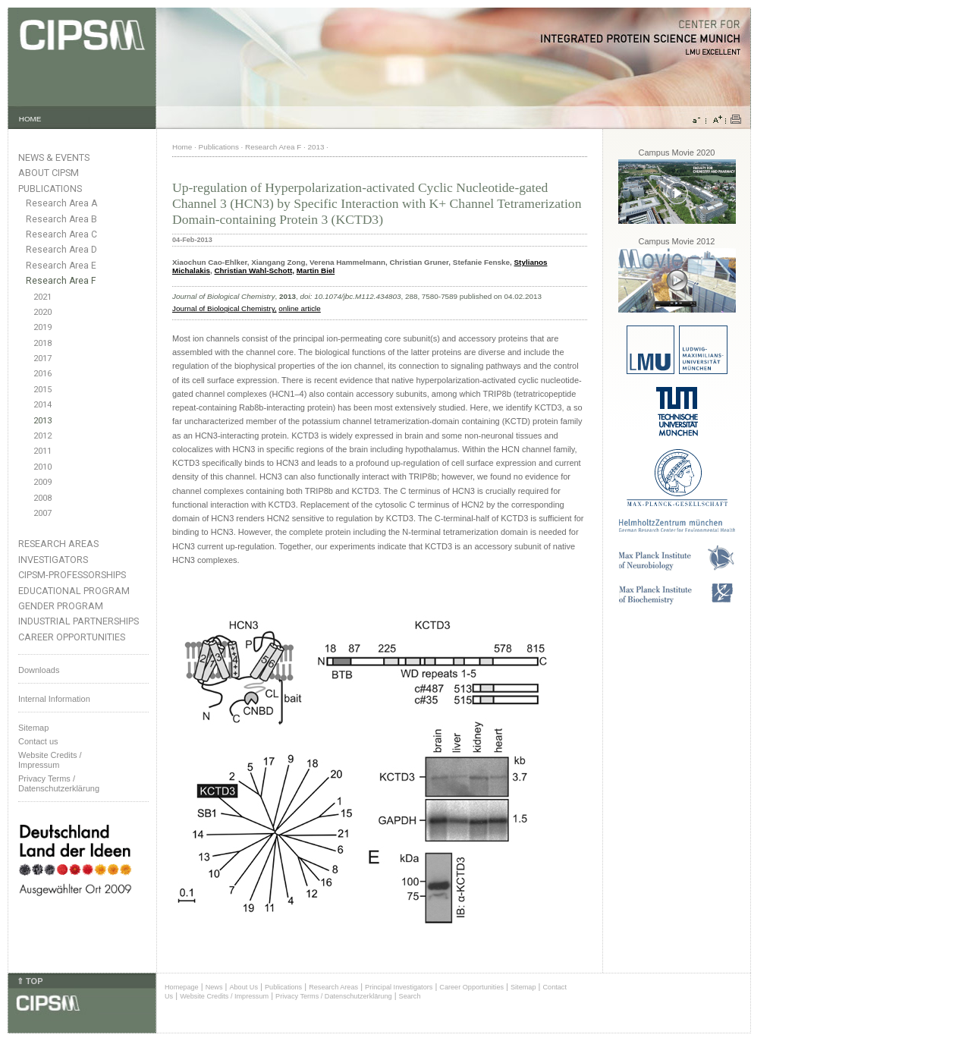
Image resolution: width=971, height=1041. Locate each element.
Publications (50, 188)
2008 (42, 498)
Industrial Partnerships (78, 621)
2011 (42, 451)
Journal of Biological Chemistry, (224, 308)
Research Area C (61, 234)
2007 (42, 513)
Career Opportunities (71, 637)
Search (410, 996)
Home (182, 147)
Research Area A (61, 203)
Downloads (38, 670)
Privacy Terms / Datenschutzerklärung (58, 783)
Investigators (53, 559)
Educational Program (74, 590)
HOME (30, 119)
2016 (42, 374)
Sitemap (33, 727)
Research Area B (61, 219)
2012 (42, 436)
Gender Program (60, 606)
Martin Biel (316, 270)
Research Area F (61, 280)
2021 (42, 297)
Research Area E (61, 265)
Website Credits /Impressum (50, 759)
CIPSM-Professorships (72, 574)
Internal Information (54, 698)
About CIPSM (48, 172)
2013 (42, 421)
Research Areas (58, 543)
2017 (42, 358)
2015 (42, 390)
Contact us (38, 741)
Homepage (182, 987)
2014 (42, 405)
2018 (42, 343)
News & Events (54, 157)
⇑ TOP (29, 981)
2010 (42, 467)
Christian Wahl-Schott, (254, 270)
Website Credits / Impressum (224, 996)
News (214, 987)
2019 (42, 327)
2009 (42, 482)
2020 (42, 312)
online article (299, 308)
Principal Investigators (398, 987)
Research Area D (61, 249)
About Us (243, 987)
